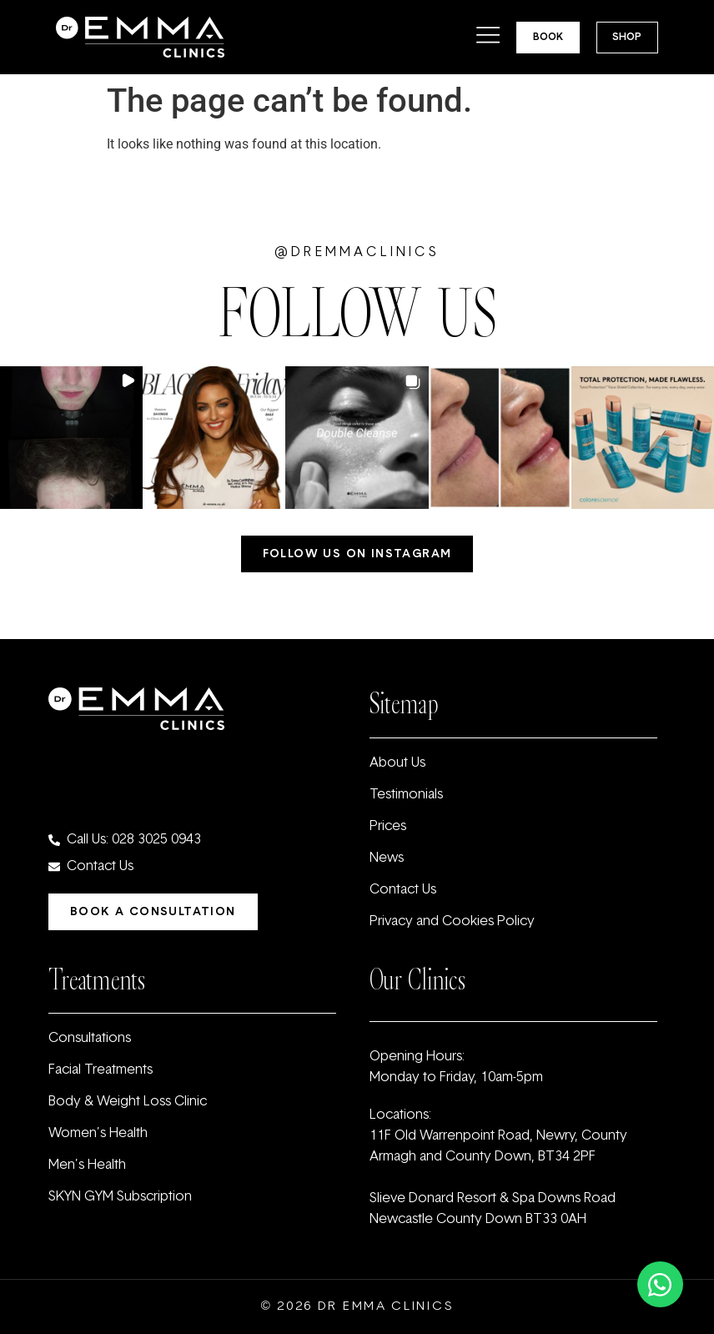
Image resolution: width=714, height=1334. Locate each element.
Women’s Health (98, 1133)
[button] (71, 437)
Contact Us (403, 890)
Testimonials (406, 795)
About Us (397, 763)
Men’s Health (87, 1165)
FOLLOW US (357, 314)
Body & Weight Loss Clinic (127, 1102)
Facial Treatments (100, 1070)
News (387, 858)
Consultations (89, 1038)
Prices (388, 826)
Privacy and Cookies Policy (452, 922)
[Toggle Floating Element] (660, 1284)
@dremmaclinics (357, 252)
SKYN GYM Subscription (120, 1197)
